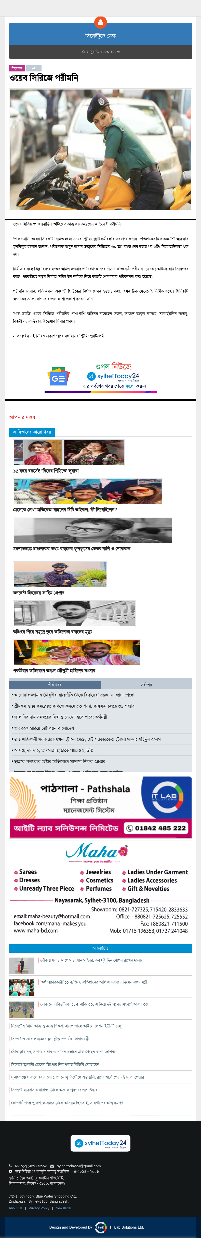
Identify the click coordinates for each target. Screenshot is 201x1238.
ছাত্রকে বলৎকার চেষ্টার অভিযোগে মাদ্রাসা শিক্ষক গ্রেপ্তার (58, 761)
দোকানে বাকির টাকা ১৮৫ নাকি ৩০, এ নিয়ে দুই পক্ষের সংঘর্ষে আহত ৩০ (94, 1004)
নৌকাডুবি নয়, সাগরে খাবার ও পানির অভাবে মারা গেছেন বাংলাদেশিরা (63, 1051)
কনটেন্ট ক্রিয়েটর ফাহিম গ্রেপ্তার (38, 593)
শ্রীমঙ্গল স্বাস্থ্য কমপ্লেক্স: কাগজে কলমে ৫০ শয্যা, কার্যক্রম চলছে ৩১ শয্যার (73, 706)
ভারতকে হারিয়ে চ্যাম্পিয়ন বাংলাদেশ (43, 728)
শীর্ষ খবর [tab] (54, 685)
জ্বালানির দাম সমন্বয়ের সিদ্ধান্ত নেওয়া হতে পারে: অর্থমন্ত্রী (59, 717)
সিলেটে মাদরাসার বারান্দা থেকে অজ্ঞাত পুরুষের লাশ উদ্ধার (54, 1090)
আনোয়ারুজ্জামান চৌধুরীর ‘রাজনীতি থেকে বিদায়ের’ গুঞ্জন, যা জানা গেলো (73, 695)
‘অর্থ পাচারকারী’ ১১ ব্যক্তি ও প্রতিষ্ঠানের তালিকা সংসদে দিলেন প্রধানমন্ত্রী (93, 982)
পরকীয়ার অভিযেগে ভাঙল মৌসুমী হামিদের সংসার (54, 671)
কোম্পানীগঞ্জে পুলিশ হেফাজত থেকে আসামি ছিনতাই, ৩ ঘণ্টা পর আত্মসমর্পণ (67, 1103)
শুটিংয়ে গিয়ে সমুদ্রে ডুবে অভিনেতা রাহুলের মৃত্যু (52, 632)
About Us (16, 1208)
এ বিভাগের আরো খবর (32, 432)
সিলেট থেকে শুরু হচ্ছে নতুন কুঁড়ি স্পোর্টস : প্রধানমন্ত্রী (50, 1038)
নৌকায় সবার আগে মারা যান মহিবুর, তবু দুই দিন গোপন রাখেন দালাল (91, 960)
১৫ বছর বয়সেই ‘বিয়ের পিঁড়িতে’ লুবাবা (45, 471)
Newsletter (63, 1208)
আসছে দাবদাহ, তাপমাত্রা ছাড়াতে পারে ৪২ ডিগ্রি (52, 750)
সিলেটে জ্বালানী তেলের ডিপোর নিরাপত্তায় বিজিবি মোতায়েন (55, 1064)
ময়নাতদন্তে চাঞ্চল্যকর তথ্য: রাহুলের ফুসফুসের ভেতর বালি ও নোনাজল (71, 549)
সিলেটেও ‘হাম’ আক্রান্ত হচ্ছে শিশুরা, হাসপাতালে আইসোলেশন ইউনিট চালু (66, 1026)
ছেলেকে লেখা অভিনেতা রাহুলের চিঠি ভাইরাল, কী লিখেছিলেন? (65, 510)
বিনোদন (17, 68)
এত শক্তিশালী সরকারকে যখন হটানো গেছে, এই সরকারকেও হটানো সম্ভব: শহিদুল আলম (86, 739)
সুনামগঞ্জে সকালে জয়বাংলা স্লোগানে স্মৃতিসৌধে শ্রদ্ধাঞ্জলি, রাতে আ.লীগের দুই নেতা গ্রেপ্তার (77, 1077)
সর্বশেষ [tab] (146, 685)
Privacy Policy (39, 1208)
